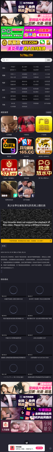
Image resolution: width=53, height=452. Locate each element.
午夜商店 (24, 103)
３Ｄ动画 (47, 74)
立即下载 (39, 448)
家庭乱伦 (24, 96)
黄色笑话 (35, 99)
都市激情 (13, 96)
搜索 (48, 60)
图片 (3, 90)
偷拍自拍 (24, 81)
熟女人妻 (13, 77)
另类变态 (47, 84)
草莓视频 (35, 103)
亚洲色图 (24, 89)
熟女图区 (35, 92)
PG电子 (13, 67)
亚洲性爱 (13, 81)
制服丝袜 (13, 84)
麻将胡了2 (13, 70)
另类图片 (47, 92)
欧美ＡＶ (35, 74)
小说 (3, 97)
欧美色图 (35, 89)
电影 (3, 83)
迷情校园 (13, 99)
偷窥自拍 (13, 89)
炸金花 (24, 70)
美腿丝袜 (13, 92)
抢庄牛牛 (47, 70)
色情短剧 (24, 106)
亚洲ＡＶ (13, 74)
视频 (3, 75)
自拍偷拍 (24, 74)
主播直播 (35, 77)
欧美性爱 (47, 81)
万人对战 (35, 67)
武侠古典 (47, 96)
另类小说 (24, 99)
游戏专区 (47, 67)
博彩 (3, 68)
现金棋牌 (35, 70)
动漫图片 (47, 89)
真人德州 (24, 67)
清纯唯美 (24, 92)
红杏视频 (13, 106)
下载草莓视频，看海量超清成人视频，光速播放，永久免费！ (30, 241)
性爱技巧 (47, 99)
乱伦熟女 (35, 84)
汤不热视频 (47, 103)
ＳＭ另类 (47, 77)
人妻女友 (35, 96)
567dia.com (26, 55)
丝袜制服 (24, 77)
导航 (3, 105)
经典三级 (24, 84)
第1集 (3, 246)
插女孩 (13, 103)
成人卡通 (35, 81)
